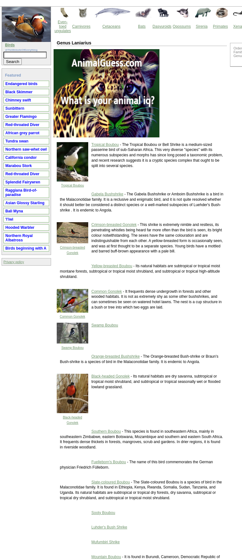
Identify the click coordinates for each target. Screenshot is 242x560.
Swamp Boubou (72, 347)
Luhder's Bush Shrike (109, 527)
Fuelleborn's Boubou (108, 462)
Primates (220, 26)
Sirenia (201, 26)
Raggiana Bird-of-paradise (21, 192)
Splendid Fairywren (22, 182)
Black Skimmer (18, 92)
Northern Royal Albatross (19, 238)
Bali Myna (14, 211)
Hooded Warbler (19, 227)
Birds (10, 45)
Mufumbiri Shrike (105, 542)
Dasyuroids (162, 26)
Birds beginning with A (25, 248)
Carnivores (81, 26)
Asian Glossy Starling (24, 203)
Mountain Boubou (106, 557)
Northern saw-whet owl (26, 149)
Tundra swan (16, 141)
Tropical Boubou (72, 185)
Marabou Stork (18, 166)
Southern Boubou (106, 431)
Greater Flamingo (21, 116)
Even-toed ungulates (63, 26)
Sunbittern (14, 108)
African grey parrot (22, 133)
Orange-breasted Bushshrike (115, 356)
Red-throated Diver (22, 125)
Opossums (182, 26)
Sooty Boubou (103, 513)
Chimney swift (18, 100)
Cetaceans (111, 26)
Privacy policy (13, 262)
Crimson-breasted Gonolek (113, 224)
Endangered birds (21, 84)
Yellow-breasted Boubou (111, 266)
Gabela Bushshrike (107, 194)
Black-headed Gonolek (110, 376)
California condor (21, 157)
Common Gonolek (72, 316)
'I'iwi (9, 219)
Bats (142, 26)
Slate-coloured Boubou (110, 482)
